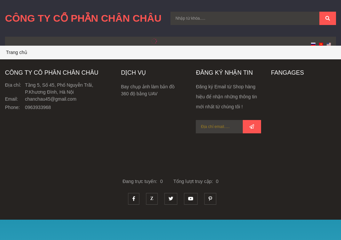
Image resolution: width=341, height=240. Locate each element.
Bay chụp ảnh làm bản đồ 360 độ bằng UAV (147, 90)
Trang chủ (16, 52)
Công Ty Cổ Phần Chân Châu (83, 18)
